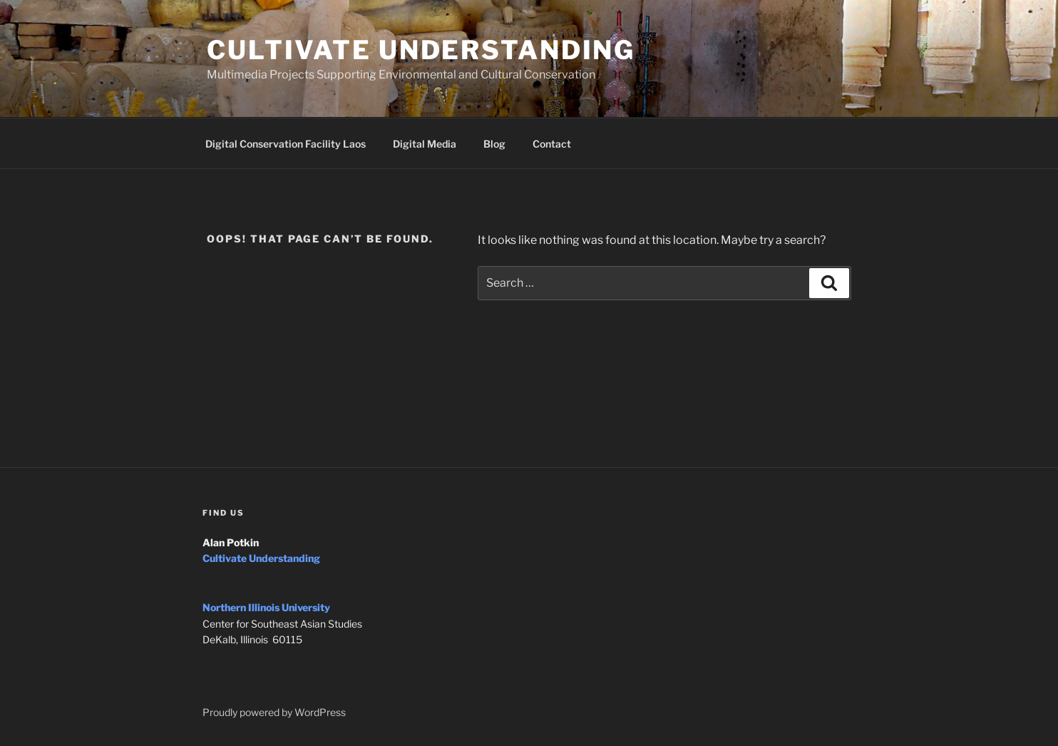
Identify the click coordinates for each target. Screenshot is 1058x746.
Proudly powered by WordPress (274, 712)
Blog (494, 144)
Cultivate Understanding (421, 50)
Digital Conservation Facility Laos (285, 144)
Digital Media (424, 144)
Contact (552, 144)
